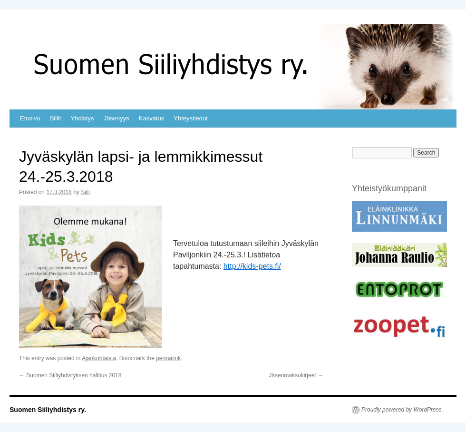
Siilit (55, 118)
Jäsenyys (116, 118)
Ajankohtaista (99, 358)
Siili (85, 192)
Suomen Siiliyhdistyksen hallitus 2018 (70, 375)
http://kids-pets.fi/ (252, 266)
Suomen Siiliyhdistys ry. (48, 409)
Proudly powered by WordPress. (402, 409)
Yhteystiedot (191, 118)
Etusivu (30, 118)
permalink (168, 358)
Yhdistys (82, 118)
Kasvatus (151, 118)
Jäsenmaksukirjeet (296, 375)
